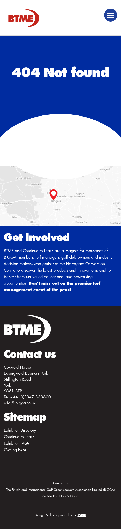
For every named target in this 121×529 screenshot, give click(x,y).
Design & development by (60, 515)
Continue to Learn (19, 436)
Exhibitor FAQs (16, 443)
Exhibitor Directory (20, 430)
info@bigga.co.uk (19, 402)
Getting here (15, 449)
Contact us (60, 483)
